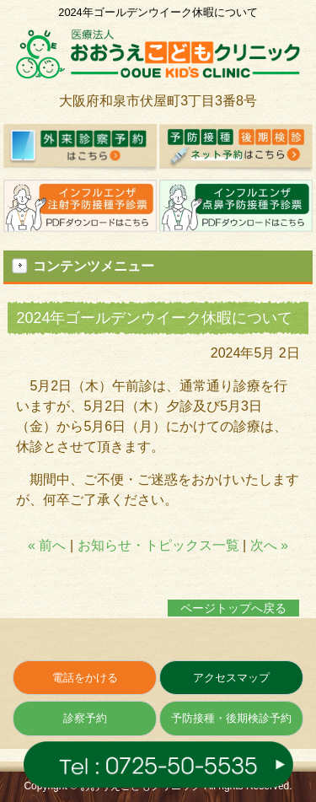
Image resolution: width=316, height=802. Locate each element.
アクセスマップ (231, 677)
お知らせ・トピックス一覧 (158, 545)
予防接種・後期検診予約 (231, 718)
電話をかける (85, 677)
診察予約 (85, 718)
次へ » (269, 545)
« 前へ (47, 545)
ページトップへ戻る (233, 608)
